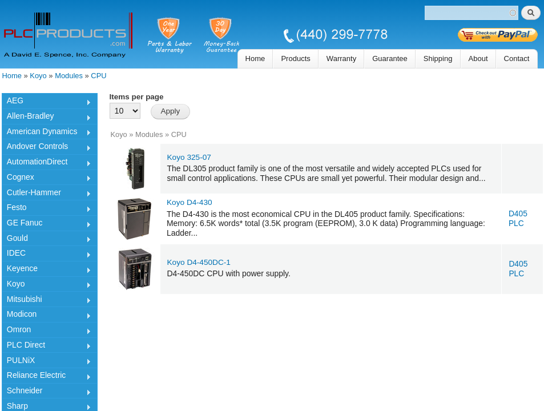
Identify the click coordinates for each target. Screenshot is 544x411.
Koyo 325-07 (189, 157)
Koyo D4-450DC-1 (199, 262)
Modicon (46, 315)
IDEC (46, 254)
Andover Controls (46, 148)
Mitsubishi (46, 301)
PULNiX (46, 362)
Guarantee (390, 58)
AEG (46, 102)
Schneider (46, 392)
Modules (69, 75)
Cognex (46, 178)
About (478, 58)
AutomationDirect (46, 163)
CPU (98, 75)
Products (295, 58)
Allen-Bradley (46, 117)
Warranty (341, 58)
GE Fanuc (46, 224)
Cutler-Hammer (46, 194)
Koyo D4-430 (189, 202)
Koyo (38, 75)
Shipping (438, 58)
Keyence (46, 270)
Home (255, 58)
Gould (46, 239)
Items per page (137, 96)
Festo (46, 209)
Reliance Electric (46, 376)
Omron (46, 331)
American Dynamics (46, 133)
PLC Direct (46, 346)
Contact (517, 58)
